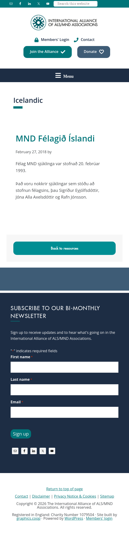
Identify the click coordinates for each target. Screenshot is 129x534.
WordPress (73, 518)
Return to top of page (64, 488)
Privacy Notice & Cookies (75, 496)
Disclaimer (41, 496)
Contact (21, 496)
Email (17, 402)
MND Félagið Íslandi (55, 138)
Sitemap (107, 496)
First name (22, 357)
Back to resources (64, 248)
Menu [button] (68, 76)
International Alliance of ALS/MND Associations (64, 22)
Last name (21, 379)
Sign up (21, 434)
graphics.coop (28, 518)
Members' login (99, 518)
